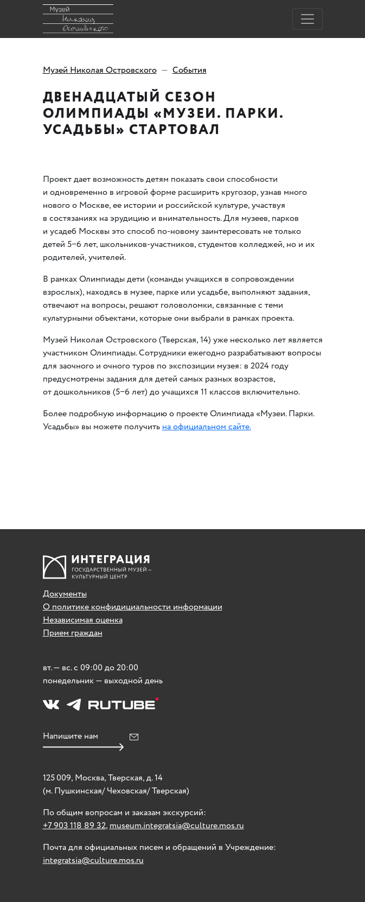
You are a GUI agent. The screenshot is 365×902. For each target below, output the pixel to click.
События (189, 70)
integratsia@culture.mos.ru (93, 860)
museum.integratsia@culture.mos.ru (177, 826)
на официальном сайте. (206, 427)
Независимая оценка (83, 620)
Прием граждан (73, 633)
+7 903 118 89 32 (74, 826)
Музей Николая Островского (100, 70)
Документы (65, 594)
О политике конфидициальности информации (132, 607)
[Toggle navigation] (307, 19)
